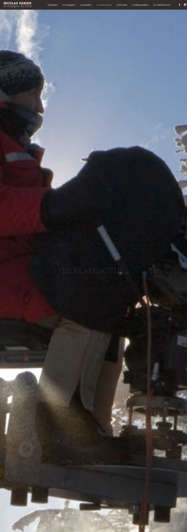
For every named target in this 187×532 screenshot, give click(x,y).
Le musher (86, 5)
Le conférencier (161, 5)
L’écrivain (121, 5)
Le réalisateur (104, 5)
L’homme (52, 5)
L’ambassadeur (140, 5)
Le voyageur (69, 5)
